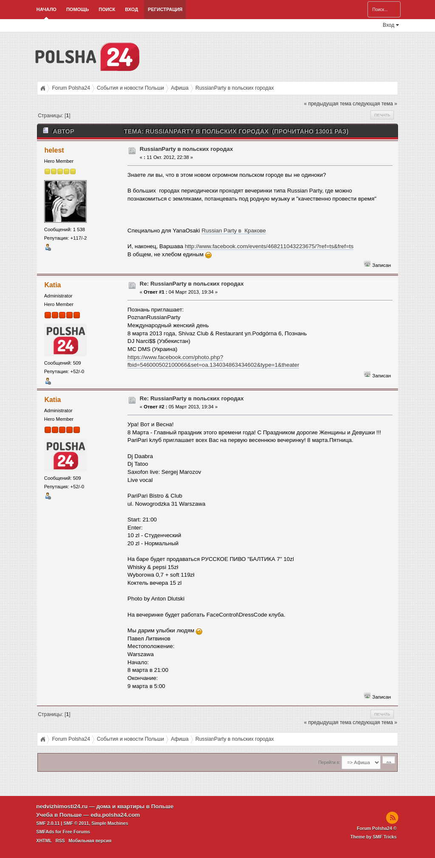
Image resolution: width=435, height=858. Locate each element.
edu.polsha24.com (115, 815)
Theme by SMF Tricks (373, 836)
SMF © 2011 (76, 823)
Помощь (77, 9)
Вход (131, 9)
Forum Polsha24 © (377, 828)
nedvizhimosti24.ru (62, 806)
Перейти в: (329, 762)
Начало (46, 9)
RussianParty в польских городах (186, 149)
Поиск (107, 9)
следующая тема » (375, 104)
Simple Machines (109, 823)
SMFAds (45, 831)
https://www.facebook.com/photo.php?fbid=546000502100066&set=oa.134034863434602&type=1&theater (213, 361)
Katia (52, 285)
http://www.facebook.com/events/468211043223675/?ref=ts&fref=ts (269, 246)
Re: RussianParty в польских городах (192, 283)
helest (54, 150)
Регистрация (165, 9)
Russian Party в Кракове (233, 230)
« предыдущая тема (327, 104)
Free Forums (76, 831)
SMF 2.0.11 (47, 823)
